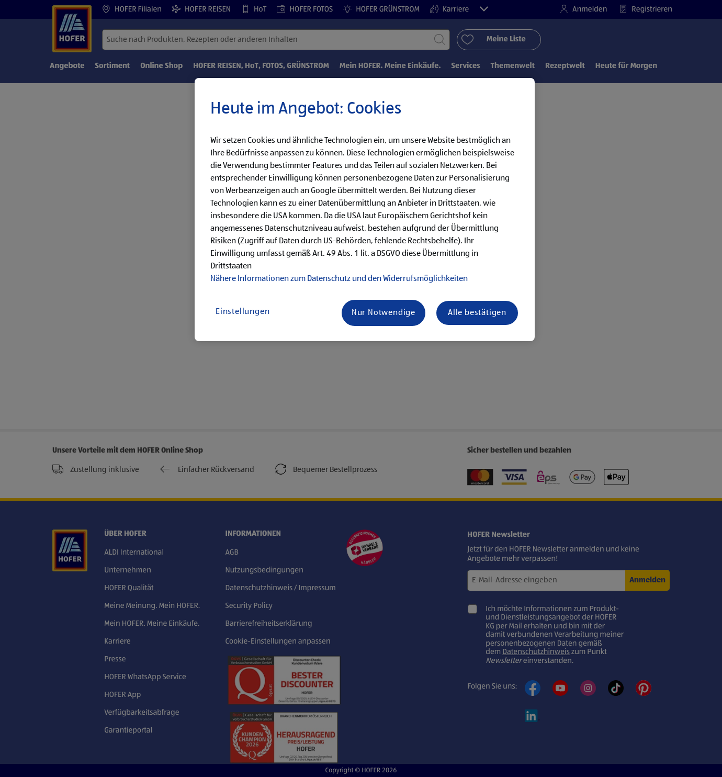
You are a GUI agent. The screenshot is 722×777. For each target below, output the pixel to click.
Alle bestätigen (477, 313)
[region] (365, 210)
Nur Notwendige (383, 313)
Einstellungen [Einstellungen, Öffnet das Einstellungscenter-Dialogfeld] (242, 312)
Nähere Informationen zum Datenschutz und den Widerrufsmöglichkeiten (339, 279)
